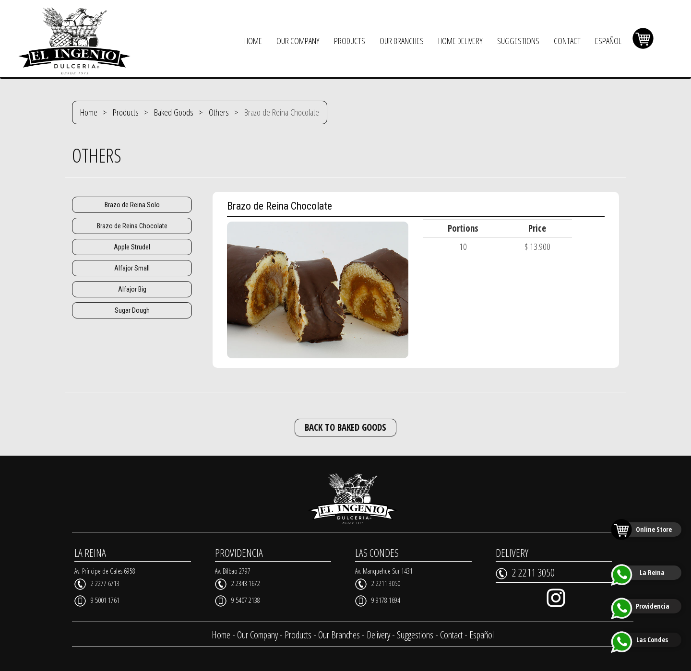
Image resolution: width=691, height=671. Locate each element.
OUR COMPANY (298, 41)
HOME (253, 41)
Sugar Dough (132, 310)
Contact (451, 634)
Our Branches (339, 634)
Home (88, 112)
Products (126, 112)
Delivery (378, 634)
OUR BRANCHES (402, 41)
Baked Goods (173, 112)
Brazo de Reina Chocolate (132, 226)
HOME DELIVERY (460, 41)
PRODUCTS (349, 41)
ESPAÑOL (608, 41)
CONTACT (567, 41)
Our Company (257, 634)
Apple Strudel (132, 247)
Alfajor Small (132, 268)
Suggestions (415, 634)
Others (219, 112)
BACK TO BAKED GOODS (345, 427)
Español (481, 634)
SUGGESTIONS (518, 41)
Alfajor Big (132, 289)
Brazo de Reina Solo (132, 205)
